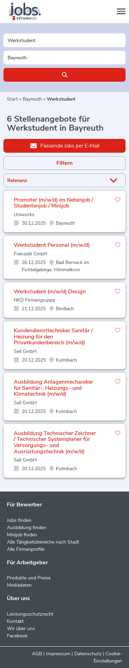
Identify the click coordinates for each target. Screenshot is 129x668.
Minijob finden (22, 535)
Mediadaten (19, 585)
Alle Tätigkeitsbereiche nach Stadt (43, 542)
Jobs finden (19, 520)
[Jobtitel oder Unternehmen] (64, 40)
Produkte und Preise (29, 578)
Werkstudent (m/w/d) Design (50, 291)
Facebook (17, 635)
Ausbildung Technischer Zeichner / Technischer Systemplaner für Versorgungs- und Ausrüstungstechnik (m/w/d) (55, 442)
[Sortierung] (56, 180)
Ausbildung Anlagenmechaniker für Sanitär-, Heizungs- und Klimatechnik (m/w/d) (53, 388)
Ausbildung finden (26, 527)
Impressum (58, 653)
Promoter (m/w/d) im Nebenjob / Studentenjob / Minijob (53, 203)
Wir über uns (21, 628)
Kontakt (15, 621)
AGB (37, 653)
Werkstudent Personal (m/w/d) (52, 245)
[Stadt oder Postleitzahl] (64, 57)
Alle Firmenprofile (25, 549)
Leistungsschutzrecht (30, 614)
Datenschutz (87, 653)
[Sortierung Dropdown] (115, 180)
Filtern (64, 163)
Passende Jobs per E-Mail (64, 145)
